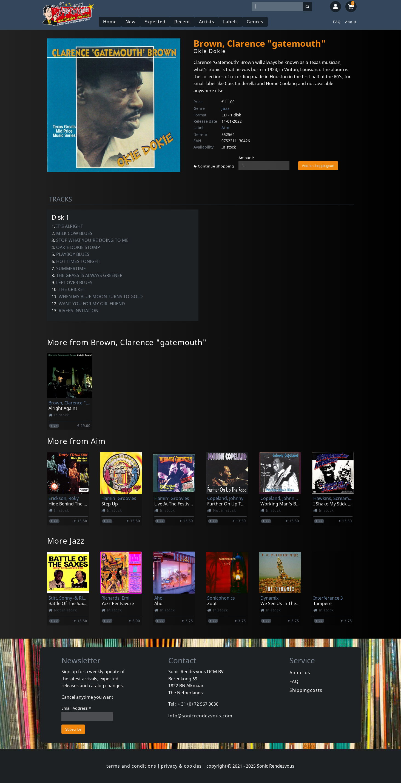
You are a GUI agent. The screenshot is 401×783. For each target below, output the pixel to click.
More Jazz (65, 540)
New (131, 22)
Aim (225, 127)
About (351, 21)
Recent (182, 22)
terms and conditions (131, 766)
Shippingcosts (305, 690)
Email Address (76, 708)
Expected (155, 22)
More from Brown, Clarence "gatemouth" (127, 342)
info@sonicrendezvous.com (200, 716)
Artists (206, 22)
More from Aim (76, 441)
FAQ (337, 21)
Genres (255, 22)
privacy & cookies (181, 766)
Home (110, 22)
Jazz (225, 108)
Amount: (246, 157)
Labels (230, 22)
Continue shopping (214, 166)
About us (299, 673)
